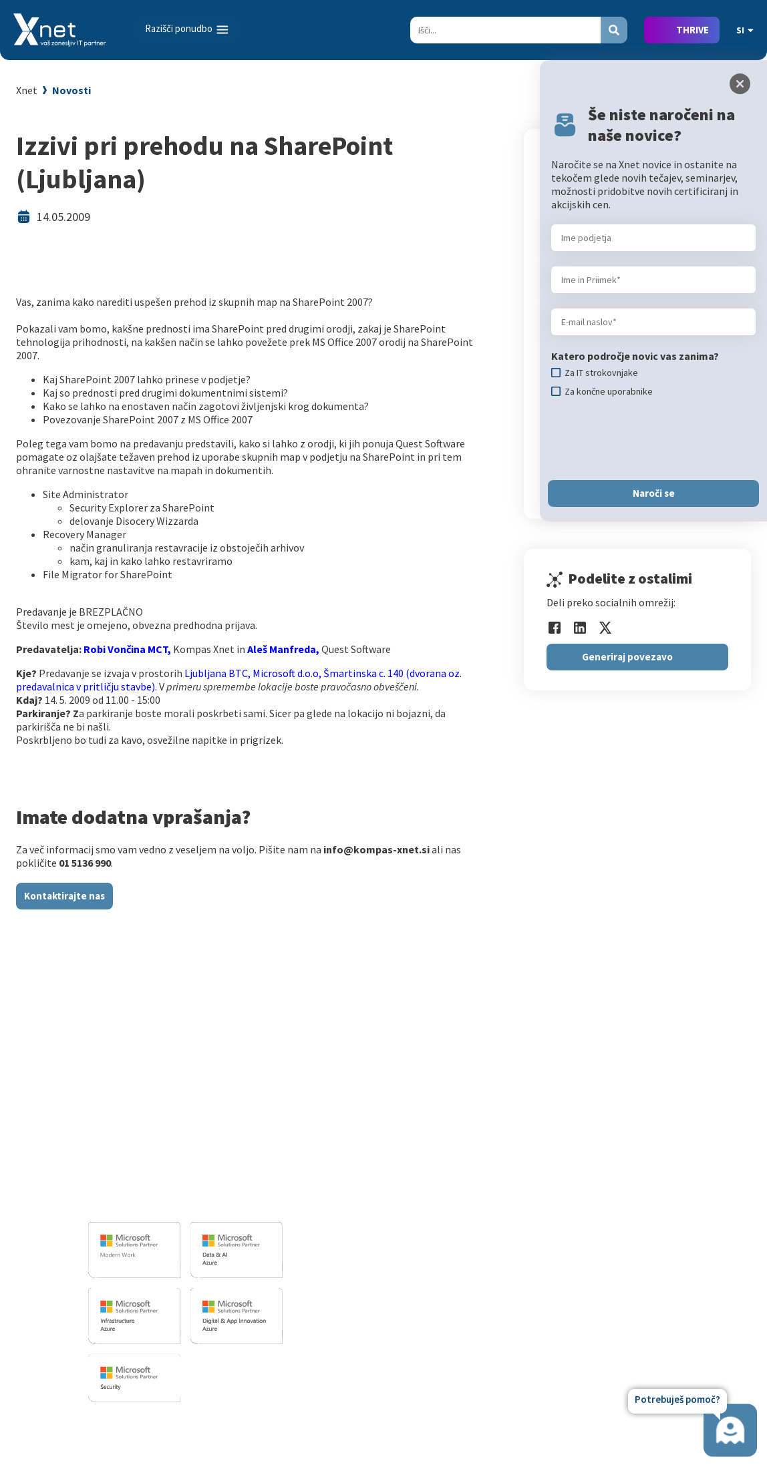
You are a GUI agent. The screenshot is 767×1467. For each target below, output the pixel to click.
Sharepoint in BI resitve (353, 1195)
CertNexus (475, 1272)
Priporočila (477, 1201)
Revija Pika (628, 1259)
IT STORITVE (325, 1102)
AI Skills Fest (481, 1292)
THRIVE (692, 29)
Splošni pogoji (484, 1220)
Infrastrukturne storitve (354, 1176)
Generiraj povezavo (627, 656)
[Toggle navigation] (187, 29)
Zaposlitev (628, 1143)
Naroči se (654, 493)
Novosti (71, 90)
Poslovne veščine (491, 1182)
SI (745, 30)
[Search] (505, 30)
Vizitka (619, 1123)
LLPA (615, 1240)
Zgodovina (628, 1278)
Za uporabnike (484, 1123)
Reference (627, 1182)
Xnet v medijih (636, 1220)
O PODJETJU (628, 1102)
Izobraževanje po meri (502, 1162)
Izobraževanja (489, 1102)
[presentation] (652, 439)
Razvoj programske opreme (362, 1123)
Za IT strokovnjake (494, 1143)
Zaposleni (626, 1162)
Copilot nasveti (487, 1311)
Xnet (26, 90)
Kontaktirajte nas (64, 895)
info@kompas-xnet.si (161, 1200)
